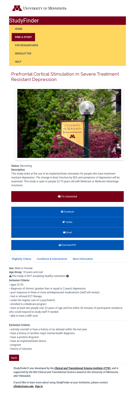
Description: (18, 169)
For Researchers (26, 45)
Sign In (39, 386)
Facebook (67, 211)
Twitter (67, 222)
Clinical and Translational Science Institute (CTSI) (83, 368)
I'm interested (67, 196)
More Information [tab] (83, 258)
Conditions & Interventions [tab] (52, 258)
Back (14, 357)
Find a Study (23, 37)
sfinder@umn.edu (23, 386)
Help (18, 61)
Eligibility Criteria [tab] (21, 258)
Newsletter (23, 53)
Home (18, 28)
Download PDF (67, 245)
